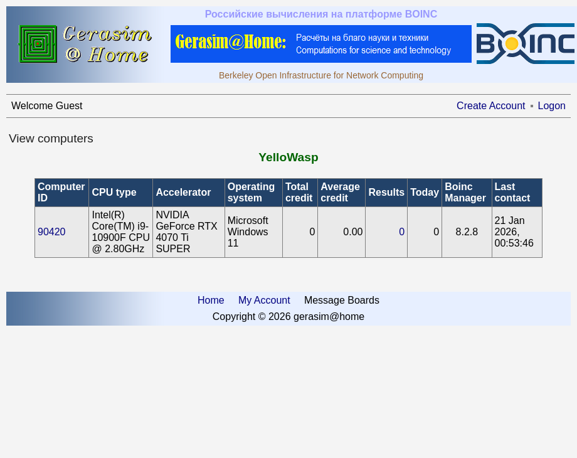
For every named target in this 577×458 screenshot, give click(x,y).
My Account (264, 300)
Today (424, 192)
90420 (52, 231)
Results (386, 192)
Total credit (299, 192)
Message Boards (341, 300)
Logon (552, 105)
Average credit (340, 192)
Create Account (491, 105)
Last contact (513, 192)
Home (211, 300)
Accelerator (183, 192)
